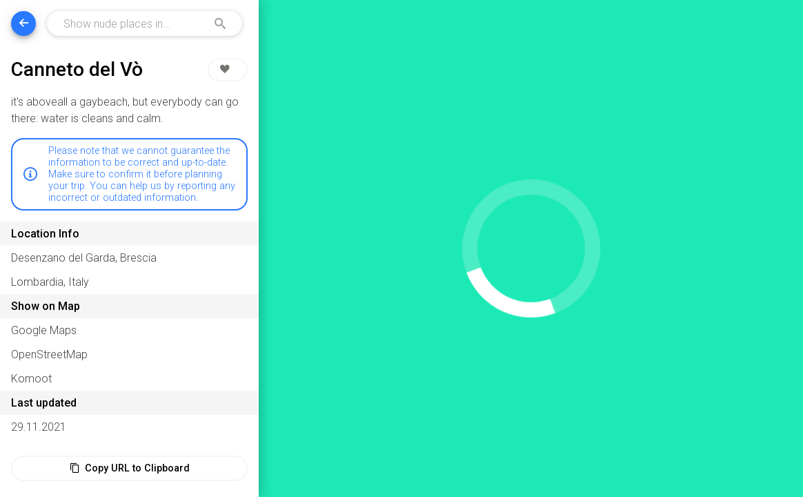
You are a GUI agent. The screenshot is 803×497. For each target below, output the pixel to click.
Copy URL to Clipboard (130, 468)
